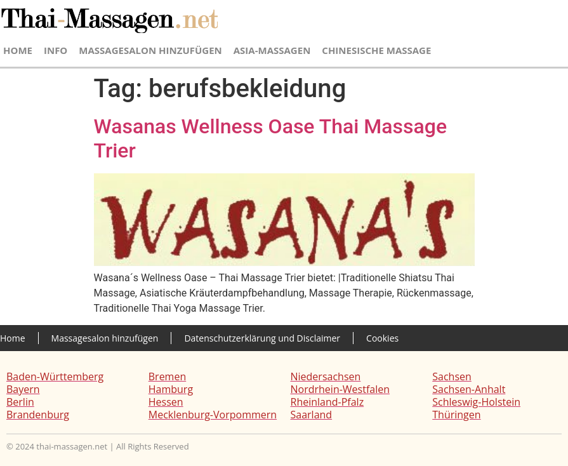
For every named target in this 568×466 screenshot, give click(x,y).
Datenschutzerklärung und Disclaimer (262, 338)
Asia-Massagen (272, 50)
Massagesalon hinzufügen (150, 50)
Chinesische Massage (376, 50)
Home (17, 50)
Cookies (382, 338)
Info (55, 50)
